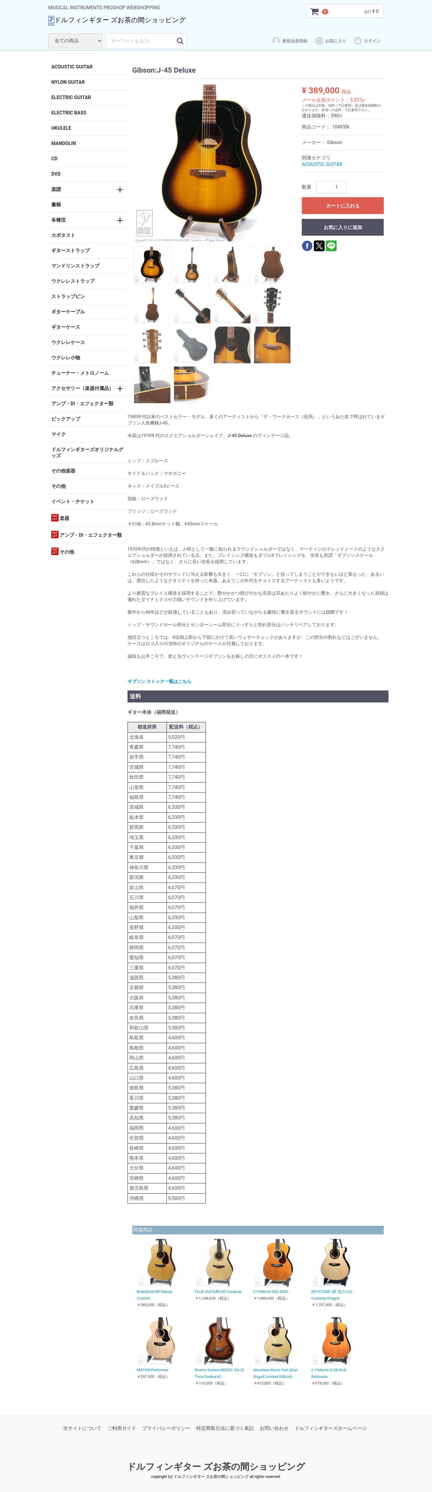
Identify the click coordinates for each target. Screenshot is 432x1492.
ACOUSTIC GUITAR (72, 67)
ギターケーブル (68, 312)
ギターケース (65, 327)
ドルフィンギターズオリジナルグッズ (87, 452)
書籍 (56, 204)
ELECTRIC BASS (68, 113)
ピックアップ (65, 419)
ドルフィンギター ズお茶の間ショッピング (216, 1466)
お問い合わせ (274, 1428)
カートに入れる (343, 206)
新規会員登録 (290, 40)
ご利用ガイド (121, 1428)
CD (54, 159)
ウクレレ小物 (65, 358)
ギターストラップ (70, 250)
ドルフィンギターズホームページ (331, 1428)
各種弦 (58, 220)
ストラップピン (68, 296)
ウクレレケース (68, 342)
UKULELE (61, 128)
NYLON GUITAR (68, 82)
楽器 (60, 517)
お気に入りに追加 (343, 227)
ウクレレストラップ (72, 281)
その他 (58, 486)
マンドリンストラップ (75, 266)
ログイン (367, 40)
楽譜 (56, 189)
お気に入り (330, 40)
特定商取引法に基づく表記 (225, 1428)
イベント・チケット (72, 501)
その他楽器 (63, 471)
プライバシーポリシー (166, 1428)
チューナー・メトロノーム (80, 373)
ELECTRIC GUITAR (71, 97)
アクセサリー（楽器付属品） (82, 388)
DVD (56, 174)
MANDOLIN (63, 143)
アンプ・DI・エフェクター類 (82, 403)
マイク (58, 434)
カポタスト (63, 235)
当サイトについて (82, 1428)
